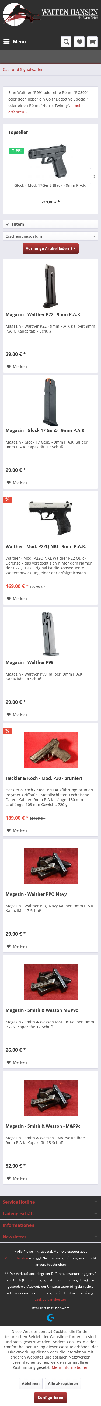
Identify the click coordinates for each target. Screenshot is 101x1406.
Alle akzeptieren (63, 1383)
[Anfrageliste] (92, 41)
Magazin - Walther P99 (29, 662)
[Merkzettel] (79, 41)
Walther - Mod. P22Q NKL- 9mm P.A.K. (46, 546)
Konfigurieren (50, 1397)
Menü (14, 41)
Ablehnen (31, 1383)
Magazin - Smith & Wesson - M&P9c (43, 1126)
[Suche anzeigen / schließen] (66, 41)
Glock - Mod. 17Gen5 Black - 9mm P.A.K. (50, 185)
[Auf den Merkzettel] (17, 366)
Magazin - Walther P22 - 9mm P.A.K (43, 314)
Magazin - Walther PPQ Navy (36, 894)
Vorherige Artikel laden (50, 247)
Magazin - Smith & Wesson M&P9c (42, 1010)
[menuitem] (14, 41)
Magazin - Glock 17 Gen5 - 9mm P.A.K (45, 430)
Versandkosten (16, 1258)
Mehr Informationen (70, 1367)
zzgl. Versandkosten (50, 1299)
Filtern (15, 224)
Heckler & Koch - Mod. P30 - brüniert (44, 778)
